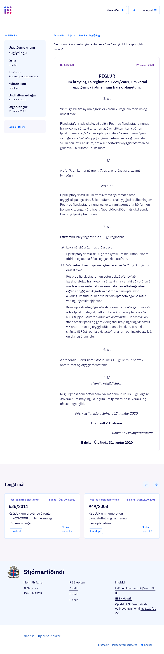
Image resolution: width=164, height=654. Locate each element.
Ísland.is (28, 636)
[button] (115, 10)
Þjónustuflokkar (49, 636)
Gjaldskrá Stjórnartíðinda (131, 604)
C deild (73, 600)
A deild (73, 588)
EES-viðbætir (123, 598)
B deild (73, 594)
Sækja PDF (17, 126)
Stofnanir (103, 644)
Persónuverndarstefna (124, 644)
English (148, 644)
